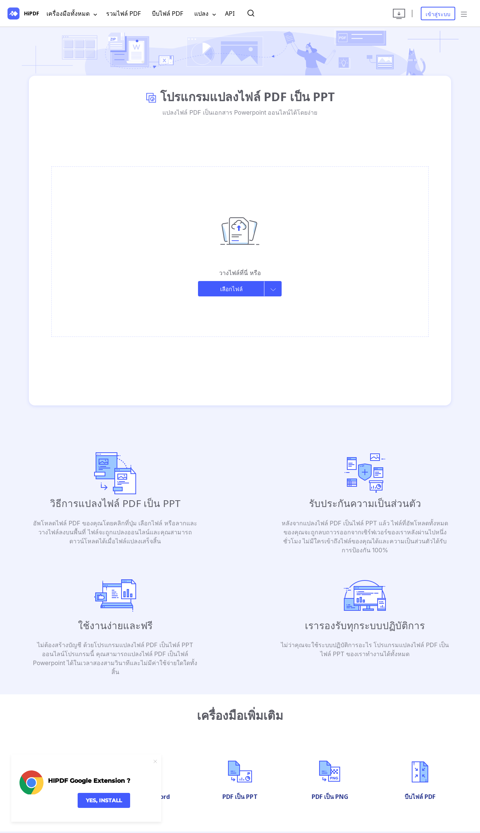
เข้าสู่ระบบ (438, 14)
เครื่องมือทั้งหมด (71, 13)
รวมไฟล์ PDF (123, 13)
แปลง (205, 13)
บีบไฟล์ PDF (167, 13)
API (230, 13)
